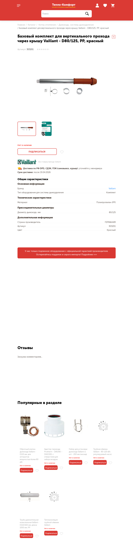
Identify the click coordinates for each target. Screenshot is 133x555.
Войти (97, 5)
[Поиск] (66, 13)
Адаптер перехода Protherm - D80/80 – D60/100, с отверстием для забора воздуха (53, 454)
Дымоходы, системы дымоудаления (76, 25)
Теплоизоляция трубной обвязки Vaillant (51, 522)
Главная (21, 25)
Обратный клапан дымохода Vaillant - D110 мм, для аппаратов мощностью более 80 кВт (29, 455)
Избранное (105, 6)
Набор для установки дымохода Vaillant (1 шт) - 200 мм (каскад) (78, 451)
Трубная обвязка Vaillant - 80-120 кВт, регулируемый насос (102, 451)
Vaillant (112, 188)
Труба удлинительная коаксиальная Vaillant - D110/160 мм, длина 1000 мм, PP (29, 524)
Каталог (31, 25)
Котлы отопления (47, 25)
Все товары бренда (49, 162)
